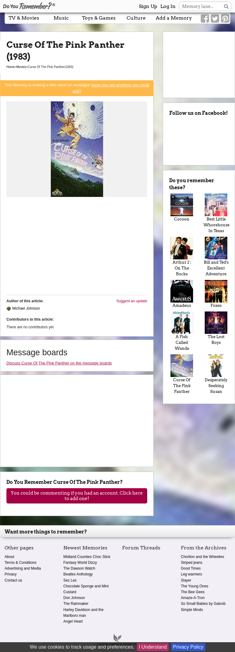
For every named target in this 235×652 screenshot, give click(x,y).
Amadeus (181, 294)
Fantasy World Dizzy (80, 562)
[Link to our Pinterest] (225, 19)
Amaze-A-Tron (193, 598)
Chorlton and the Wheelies (202, 557)
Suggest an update (131, 301)
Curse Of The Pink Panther (181, 374)
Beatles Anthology (78, 574)
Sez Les (69, 580)
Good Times (191, 568)
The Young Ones (194, 586)
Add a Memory (174, 18)
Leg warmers (191, 574)
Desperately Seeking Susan (216, 374)
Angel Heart (73, 621)
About (9, 557)
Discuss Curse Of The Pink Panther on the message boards (59, 363)
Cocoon (181, 207)
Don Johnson (74, 598)
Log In (168, 6)
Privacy (11, 574)
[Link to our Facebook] (205, 19)
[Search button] (226, 6)
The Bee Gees (192, 592)
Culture (136, 18)
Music (61, 18)
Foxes (216, 294)
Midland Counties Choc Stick (86, 557)
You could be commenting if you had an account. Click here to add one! (77, 495)
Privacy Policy (188, 647)
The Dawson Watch (79, 568)
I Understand (153, 647)
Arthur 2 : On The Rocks (181, 256)
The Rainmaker (75, 603)
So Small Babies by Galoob (203, 603)
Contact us (13, 580)
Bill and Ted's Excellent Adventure (216, 256)
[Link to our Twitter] (215, 19)
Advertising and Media (23, 568)
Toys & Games (99, 18)
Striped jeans (191, 562)
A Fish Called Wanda (181, 331)
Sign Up (148, 6)
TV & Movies (24, 18)
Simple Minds (192, 610)
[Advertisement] (76, 247)
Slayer (186, 580)
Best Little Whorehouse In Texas (216, 213)
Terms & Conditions (20, 562)
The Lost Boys (216, 328)
